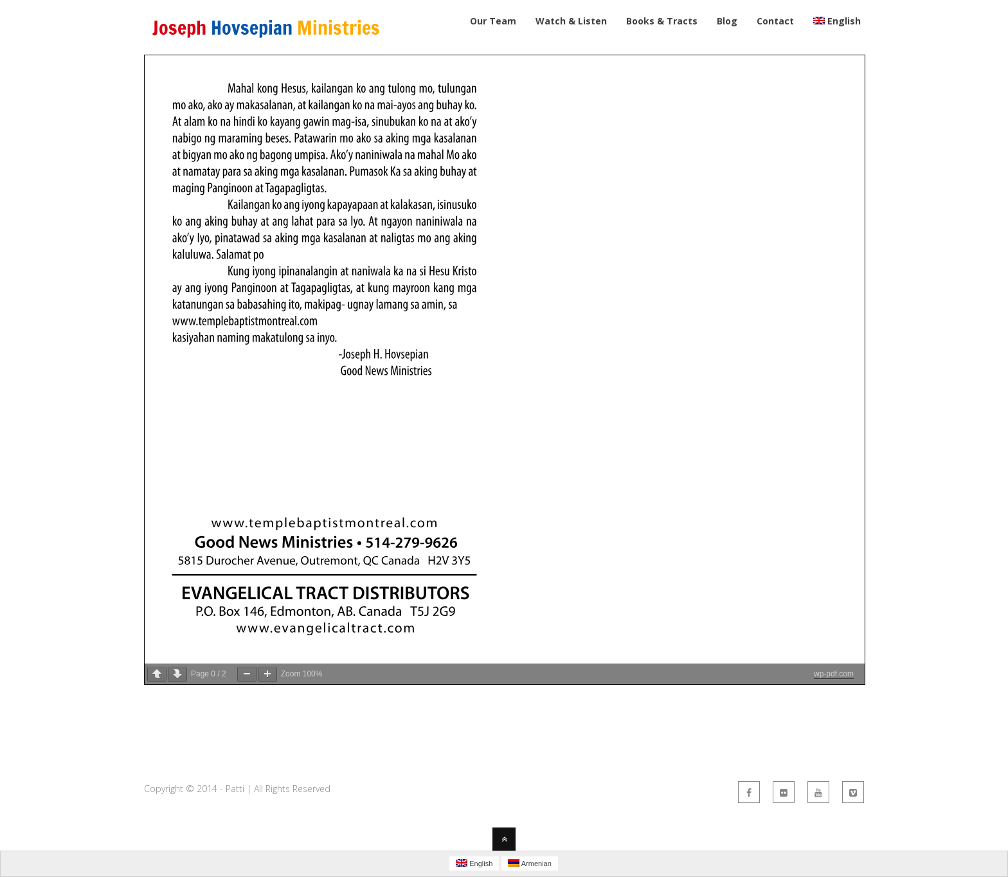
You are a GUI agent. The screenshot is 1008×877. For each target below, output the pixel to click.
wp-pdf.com (834, 673)
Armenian (530, 863)
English (474, 863)
